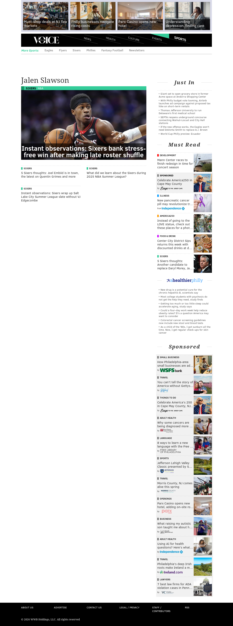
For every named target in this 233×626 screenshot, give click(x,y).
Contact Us (94, 607)
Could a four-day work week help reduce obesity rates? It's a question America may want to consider (184, 313)
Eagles (49, 50)
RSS (187, 607)
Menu (27, 40)
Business (165, 518)
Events (157, 39)
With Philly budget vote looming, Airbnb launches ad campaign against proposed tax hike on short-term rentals (184, 103)
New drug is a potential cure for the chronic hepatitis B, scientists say (180, 291)
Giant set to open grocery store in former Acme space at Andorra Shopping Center (183, 95)
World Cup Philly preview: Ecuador (181, 133)
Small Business (169, 357)
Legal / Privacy (129, 607)
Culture (133, 38)
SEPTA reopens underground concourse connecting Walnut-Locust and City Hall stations (182, 120)
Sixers (77, 50)
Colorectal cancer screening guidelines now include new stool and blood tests (182, 321)
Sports (180, 38)
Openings (166, 498)
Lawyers (165, 579)
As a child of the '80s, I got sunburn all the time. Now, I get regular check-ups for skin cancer (184, 329)
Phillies (91, 50)
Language (166, 438)
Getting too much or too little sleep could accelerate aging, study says (183, 305)
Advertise (60, 607)
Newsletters (137, 50)
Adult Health (168, 417)
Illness (164, 195)
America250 (167, 215)
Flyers (63, 50)
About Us (27, 607)
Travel (164, 377)
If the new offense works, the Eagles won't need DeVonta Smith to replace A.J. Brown (184, 128)
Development (168, 155)
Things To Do (168, 397)
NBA (40, 88)
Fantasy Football (112, 50)
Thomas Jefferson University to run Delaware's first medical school (180, 111)
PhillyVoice (46, 40)
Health (110, 39)
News (87, 38)
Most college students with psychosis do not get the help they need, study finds (183, 298)
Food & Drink (168, 236)
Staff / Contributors (161, 609)
